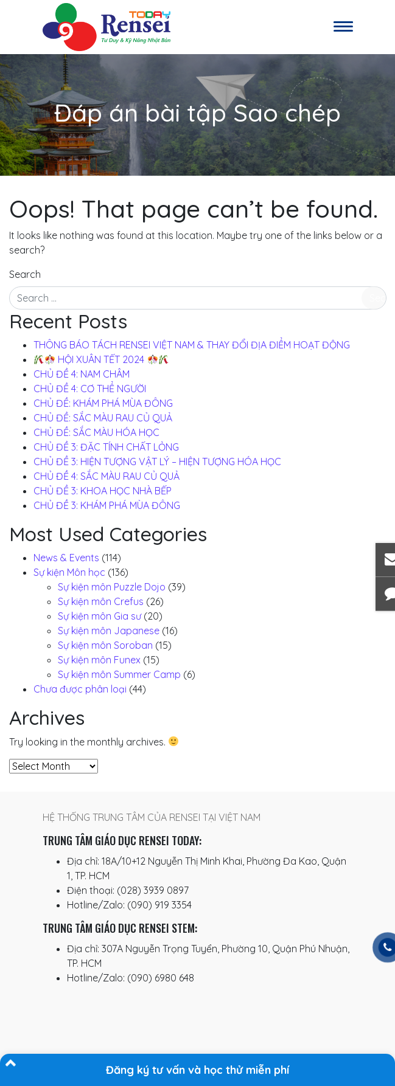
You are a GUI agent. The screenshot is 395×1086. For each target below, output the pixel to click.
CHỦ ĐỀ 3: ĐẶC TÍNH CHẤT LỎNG (106, 447)
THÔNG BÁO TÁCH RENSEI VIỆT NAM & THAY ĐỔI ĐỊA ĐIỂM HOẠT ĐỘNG (191, 345)
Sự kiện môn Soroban (105, 645)
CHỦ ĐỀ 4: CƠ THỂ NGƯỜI (89, 388)
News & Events (66, 558)
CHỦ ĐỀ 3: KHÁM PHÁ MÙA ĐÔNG (106, 505)
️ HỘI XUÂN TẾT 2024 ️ (101, 359)
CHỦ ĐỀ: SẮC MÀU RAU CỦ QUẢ (102, 418)
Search (25, 274)
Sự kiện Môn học (69, 572)
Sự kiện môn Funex (99, 660)
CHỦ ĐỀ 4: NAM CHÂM (81, 374)
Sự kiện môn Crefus (101, 601)
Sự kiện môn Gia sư (99, 616)
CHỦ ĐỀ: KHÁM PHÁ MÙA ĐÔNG (103, 403)
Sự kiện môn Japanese (108, 630)
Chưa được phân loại (80, 689)
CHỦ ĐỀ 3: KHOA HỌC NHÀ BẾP (102, 491)
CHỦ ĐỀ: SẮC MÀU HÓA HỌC (96, 432)
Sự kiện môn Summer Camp (119, 674)
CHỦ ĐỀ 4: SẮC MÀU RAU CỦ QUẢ (106, 476)
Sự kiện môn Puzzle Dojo (112, 587)
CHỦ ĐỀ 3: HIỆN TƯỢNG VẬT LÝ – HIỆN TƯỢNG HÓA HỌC (157, 461)
